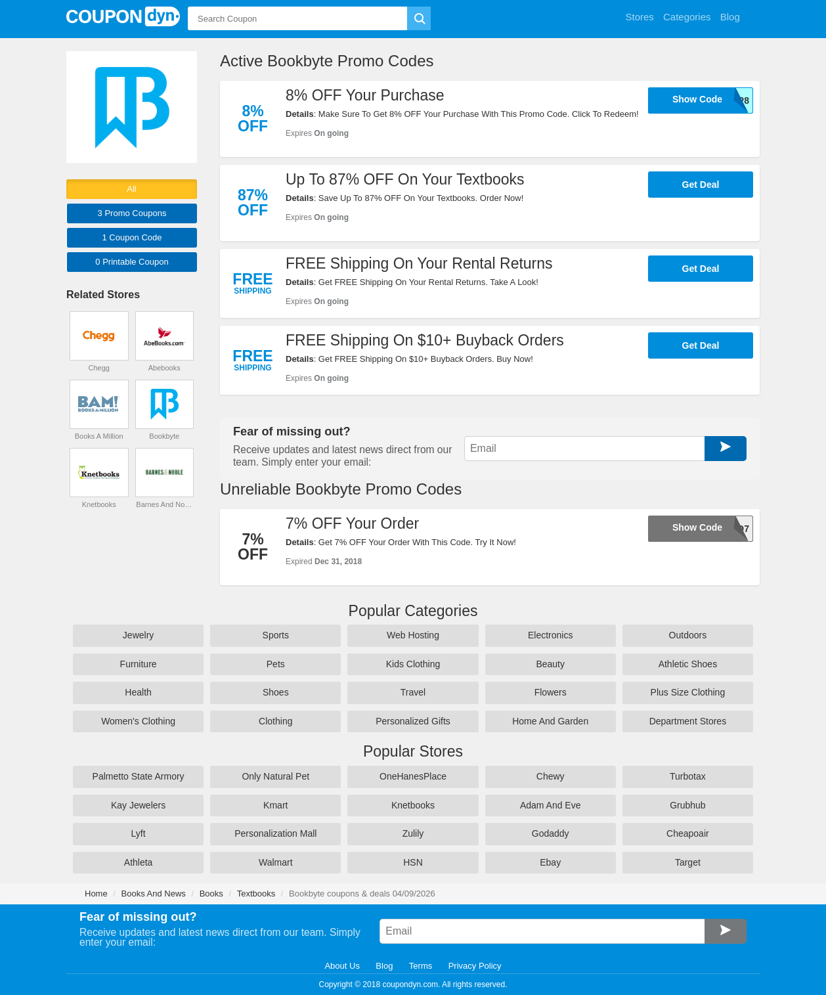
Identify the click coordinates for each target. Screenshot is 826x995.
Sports (276, 635)
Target (688, 862)
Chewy (550, 776)
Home (96, 893)
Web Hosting (413, 635)
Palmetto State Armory (139, 776)
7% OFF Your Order (352, 523)
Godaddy (550, 833)
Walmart (276, 862)
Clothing (275, 721)
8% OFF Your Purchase (365, 95)
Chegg (99, 368)
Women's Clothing (138, 721)
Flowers (550, 692)
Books (211, 893)
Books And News (153, 893)
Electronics (550, 635)
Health (138, 692)
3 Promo (132, 213)
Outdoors (688, 635)
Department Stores (688, 721)
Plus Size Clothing (688, 692)
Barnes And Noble (164, 504)
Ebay (550, 862)
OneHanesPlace (413, 776)
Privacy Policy (475, 966)
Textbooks (256, 893)
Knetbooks (99, 504)
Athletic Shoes (688, 664)
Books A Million (99, 436)
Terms (420, 966)
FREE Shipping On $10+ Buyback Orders (425, 340)
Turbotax (688, 776)
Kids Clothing (413, 664)
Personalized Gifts (413, 721)
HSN (413, 862)
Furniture (138, 664)
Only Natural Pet (275, 776)
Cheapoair (687, 833)
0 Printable (131, 262)
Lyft (138, 833)
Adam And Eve (550, 805)
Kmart (275, 805)
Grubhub (687, 805)
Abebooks (164, 368)
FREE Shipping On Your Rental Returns (419, 263)
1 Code (132, 237)
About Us (341, 966)
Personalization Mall (275, 833)
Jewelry (138, 635)
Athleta (138, 862)
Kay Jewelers (138, 805)
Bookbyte (164, 436)
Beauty (550, 664)
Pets (276, 664)
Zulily (413, 833)
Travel (413, 692)
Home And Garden (550, 721)
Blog (384, 966)
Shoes (276, 692)
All (131, 189)
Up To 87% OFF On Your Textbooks (405, 179)
